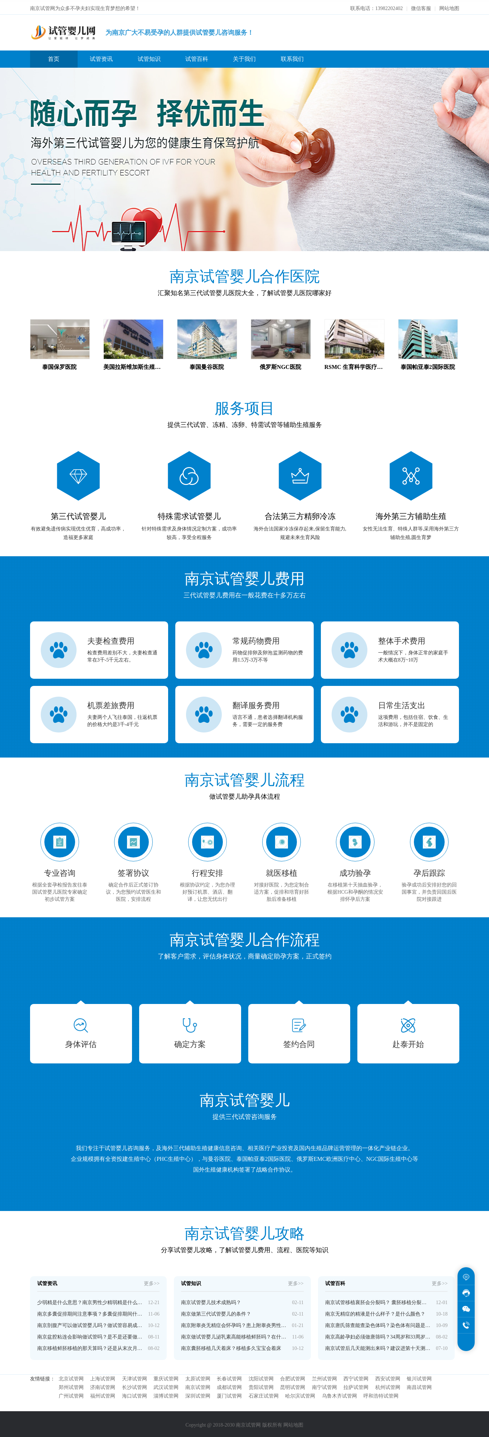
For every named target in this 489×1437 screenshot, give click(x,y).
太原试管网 (197, 1376)
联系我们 (292, 57)
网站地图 (449, 6)
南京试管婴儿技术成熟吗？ (211, 1300)
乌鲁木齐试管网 (339, 1394)
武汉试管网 (166, 1385)
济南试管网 (102, 1385)
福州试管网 (102, 1394)
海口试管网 (134, 1394)
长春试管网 (229, 1376)
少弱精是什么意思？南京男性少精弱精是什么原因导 (90, 1300)
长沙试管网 (134, 1385)
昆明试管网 (292, 1385)
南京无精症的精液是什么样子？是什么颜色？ (375, 1312)
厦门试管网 (229, 1394)
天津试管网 (134, 1376)
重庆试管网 (166, 1376)
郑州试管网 (71, 1385)
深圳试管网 (197, 1394)
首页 (53, 57)
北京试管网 (71, 1376)
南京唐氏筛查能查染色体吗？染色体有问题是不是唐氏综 (378, 1323)
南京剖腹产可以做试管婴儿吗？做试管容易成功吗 (90, 1323)
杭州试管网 (387, 1385)
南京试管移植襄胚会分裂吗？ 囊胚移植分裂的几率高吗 (378, 1300)
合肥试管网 (292, 1376)
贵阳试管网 (261, 1385)
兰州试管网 (324, 1376)
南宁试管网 (324, 1385)
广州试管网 (71, 1394)
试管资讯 (101, 57)
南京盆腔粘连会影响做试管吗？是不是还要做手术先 (90, 1334)
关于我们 (244, 57)
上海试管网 (102, 1376)
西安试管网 (387, 1376)
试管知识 (149, 57)
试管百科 (196, 57)
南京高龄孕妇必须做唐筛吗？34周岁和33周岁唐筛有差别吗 (378, 1334)
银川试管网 (419, 1376)
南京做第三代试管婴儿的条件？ (216, 1312)
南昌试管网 (419, 1385)
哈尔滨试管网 (300, 1394)
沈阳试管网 (261, 1376)
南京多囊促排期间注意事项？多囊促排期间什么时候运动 (90, 1312)
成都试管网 (229, 1385)
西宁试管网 (355, 1376)
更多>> (152, 1281)
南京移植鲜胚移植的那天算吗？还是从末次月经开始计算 (90, 1346)
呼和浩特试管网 (380, 1394)
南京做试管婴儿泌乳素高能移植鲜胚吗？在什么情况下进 (234, 1334)
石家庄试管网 (264, 1394)
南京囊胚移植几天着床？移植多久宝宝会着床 (231, 1346)
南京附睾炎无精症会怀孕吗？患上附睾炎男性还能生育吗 (234, 1323)
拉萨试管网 (355, 1385)
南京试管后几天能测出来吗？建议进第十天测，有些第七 (378, 1346)
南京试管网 (197, 1385)
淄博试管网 (166, 1394)
